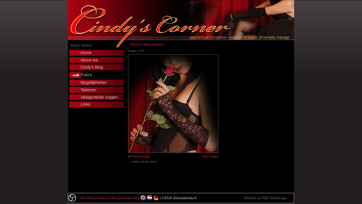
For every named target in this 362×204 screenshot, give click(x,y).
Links (85, 104)
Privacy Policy (106, 198)
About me (89, 60)
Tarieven (88, 90)
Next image (209, 156)
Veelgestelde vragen (99, 97)
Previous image (140, 156)
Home (134, 44)
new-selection (154, 44)
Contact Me (128, 198)
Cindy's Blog (92, 67)
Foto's (86, 75)
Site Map (86, 198)
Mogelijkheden (94, 82)
